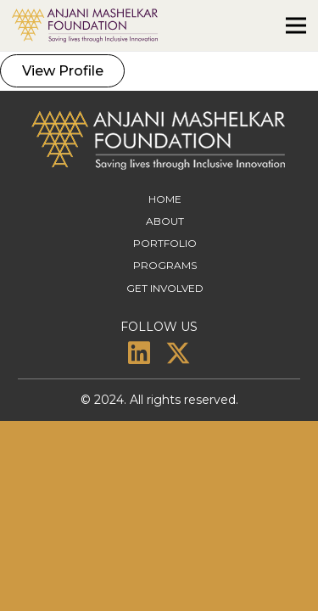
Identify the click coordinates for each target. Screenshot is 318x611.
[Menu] (295, 25)
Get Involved (165, 288)
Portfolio (165, 243)
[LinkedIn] (139, 353)
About (165, 221)
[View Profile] (62, 70)
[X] (178, 353)
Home (164, 199)
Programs (165, 265)
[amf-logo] (85, 25)
